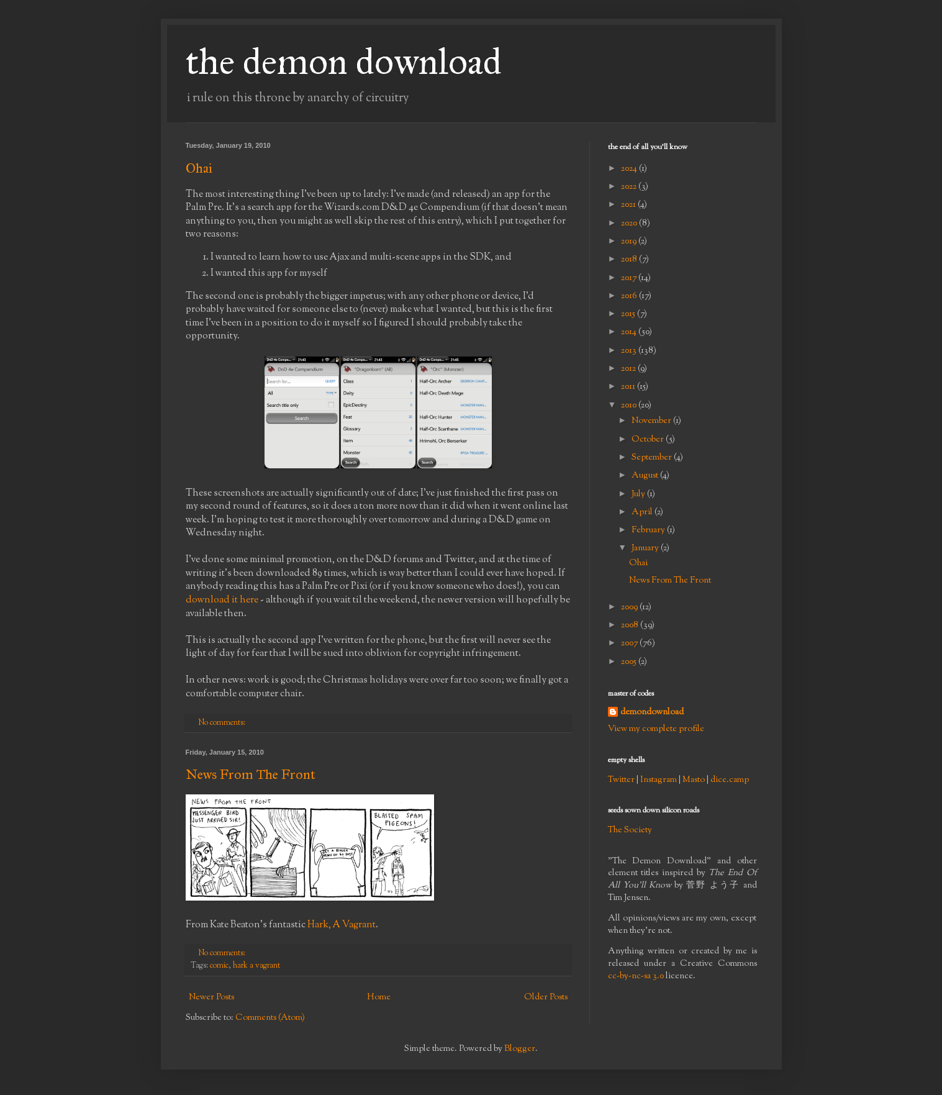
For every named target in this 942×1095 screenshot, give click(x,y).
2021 (629, 205)
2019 (629, 241)
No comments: (222, 723)
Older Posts (546, 997)
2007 (630, 643)
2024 (630, 169)
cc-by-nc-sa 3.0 (636, 976)
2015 (629, 314)
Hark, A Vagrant (341, 925)
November (652, 421)
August (646, 476)
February (649, 530)
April (643, 512)
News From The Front (250, 774)
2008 (630, 625)
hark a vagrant (256, 965)
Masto (693, 780)
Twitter (621, 780)
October (649, 440)
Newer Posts (211, 997)
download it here (222, 600)
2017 (629, 278)
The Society (630, 830)
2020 (630, 223)
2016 (630, 296)
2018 (630, 259)
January (646, 548)
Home (379, 997)
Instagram (658, 780)
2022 (629, 187)
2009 (630, 607)
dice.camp (729, 780)
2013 (629, 351)
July (639, 494)
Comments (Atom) (270, 1018)
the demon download (344, 61)
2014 (629, 332)
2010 (629, 405)
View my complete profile (656, 729)
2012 (629, 369)
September (653, 458)
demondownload (652, 713)
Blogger (519, 1049)
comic (219, 965)
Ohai (199, 168)
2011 (629, 387)
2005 (629, 662)
